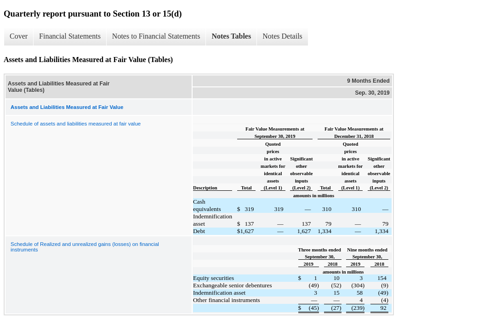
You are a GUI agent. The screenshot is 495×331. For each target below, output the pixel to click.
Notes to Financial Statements (156, 36)
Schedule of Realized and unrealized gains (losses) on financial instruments (85, 246)
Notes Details (282, 36)
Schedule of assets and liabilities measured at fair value (76, 123)
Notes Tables (231, 36)
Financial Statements (70, 36)
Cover (19, 36)
